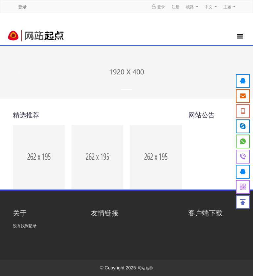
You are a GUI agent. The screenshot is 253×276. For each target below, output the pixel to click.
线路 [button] (190, 7)
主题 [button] (227, 7)
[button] (19, 72)
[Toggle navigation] (239, 35)
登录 (22, 7)
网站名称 (145, 268)
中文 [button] (209, 7)
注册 (176, 7)
